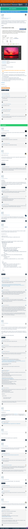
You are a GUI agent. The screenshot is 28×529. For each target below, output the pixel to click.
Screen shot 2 (4, 62)
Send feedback (2, 528)
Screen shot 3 (4, 63)
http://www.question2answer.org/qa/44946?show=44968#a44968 (11, 423)
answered (2, 130)
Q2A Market (25, 528)
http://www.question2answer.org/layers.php (8, 378)
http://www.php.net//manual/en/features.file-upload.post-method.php (11, 284)
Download (3, 82)
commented (3, 109)
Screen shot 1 (4, 61)
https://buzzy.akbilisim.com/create (6, 516)
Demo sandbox (7, 528)
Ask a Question (12, 8)
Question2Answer (17, 528)
